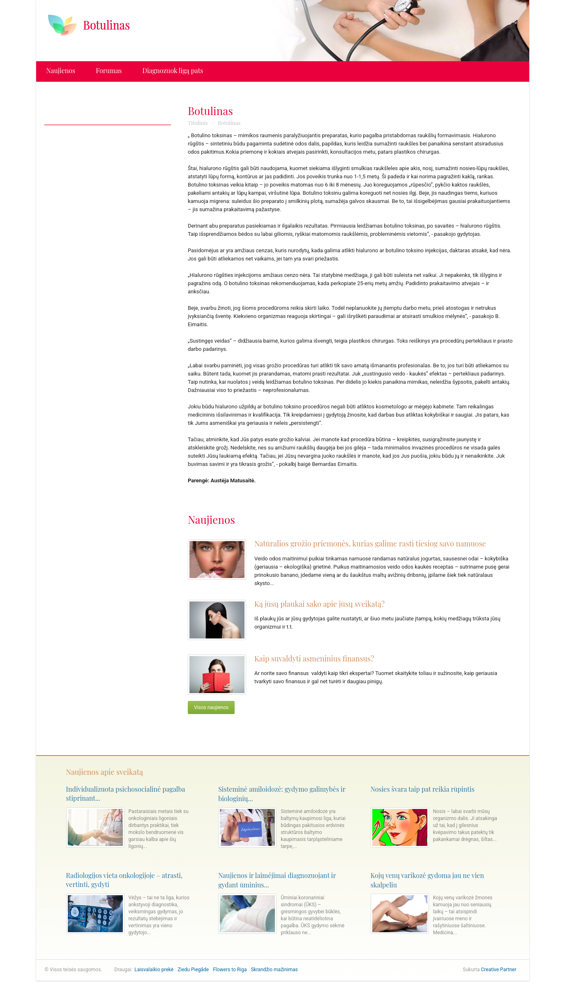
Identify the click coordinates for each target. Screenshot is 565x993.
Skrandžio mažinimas (274, 969)
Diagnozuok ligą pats (173, 70)
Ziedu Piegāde (193, 969)
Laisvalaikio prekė (153, 969)
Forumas (109, 70)
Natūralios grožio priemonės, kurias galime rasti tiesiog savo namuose (370, 543)
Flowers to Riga (230, 969)
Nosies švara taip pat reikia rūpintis (423, 789)
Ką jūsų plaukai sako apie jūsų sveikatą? (319, 604)
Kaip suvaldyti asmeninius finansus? (314, 659)
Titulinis (198, 122)
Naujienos (61, 70)
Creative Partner (499, 969)
